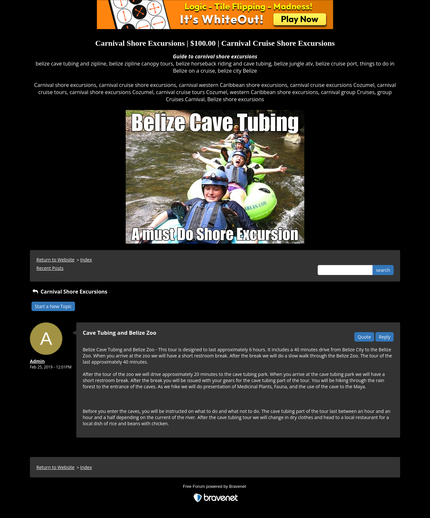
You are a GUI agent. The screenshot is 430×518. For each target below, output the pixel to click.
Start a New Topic (53, 306)
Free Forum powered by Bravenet (215, 486)
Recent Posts (49, 268)
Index (86, 260)
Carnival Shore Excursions (70, 291)
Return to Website (55, 260)
